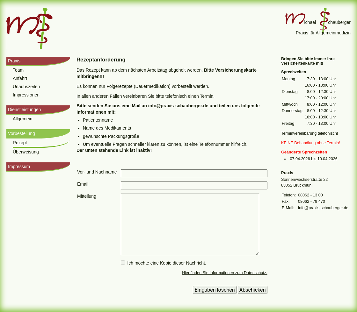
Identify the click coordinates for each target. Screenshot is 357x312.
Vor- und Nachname (97, 171)
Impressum (19, 166)
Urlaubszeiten (26, 86)
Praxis (14, 60)
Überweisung (26, 151)
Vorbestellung (21, 133)
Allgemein (22, 118)
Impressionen (26, 94)
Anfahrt (20, 78)
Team (18, 70)
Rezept (20, 142)
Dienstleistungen (24, 109)
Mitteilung (86, 196)
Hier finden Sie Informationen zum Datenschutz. (224, 273)
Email (82, 184)
